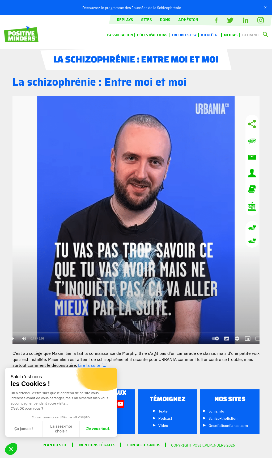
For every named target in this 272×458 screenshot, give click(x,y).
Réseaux (252, 124)
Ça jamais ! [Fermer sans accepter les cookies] (23, 429)
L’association (120, 34)
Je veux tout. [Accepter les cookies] (98, 429)
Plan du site (54, 444)
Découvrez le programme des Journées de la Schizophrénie (131, 7)
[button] (11, 449)
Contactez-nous (252, 141)
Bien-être (210, 34)
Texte (163, 410)
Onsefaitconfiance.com (228, 425)
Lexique (252, 189)
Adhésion (188, 19)
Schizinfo (216, 410)
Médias (230, 34)
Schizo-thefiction (223, 417)
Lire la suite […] (93, 365)
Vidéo (163, 425)
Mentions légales (97, 444)
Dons (165, 19)
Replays (125, 19)
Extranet (251, 34)
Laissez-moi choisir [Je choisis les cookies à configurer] (61, 429)
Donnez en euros (252, 227)
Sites (146, 19)
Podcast (165, 417)
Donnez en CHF (252, 241)
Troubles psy (184, 34)
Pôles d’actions (152, 34)
